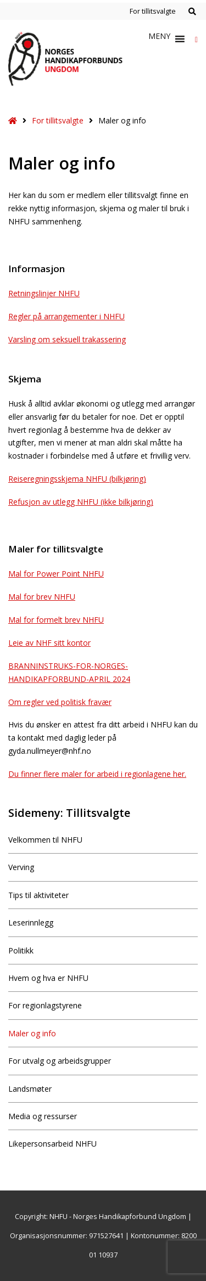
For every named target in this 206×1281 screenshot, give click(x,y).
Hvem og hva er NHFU (48, 978)
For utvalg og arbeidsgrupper (59, 1061)
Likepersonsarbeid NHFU (52, 1143)
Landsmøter (30, 1089)
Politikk (21, 950)
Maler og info (32, 1033)
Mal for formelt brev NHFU (56, 619)
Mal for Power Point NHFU (56, 573)
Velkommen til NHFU (45, 839)
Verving (21, 867)
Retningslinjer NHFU (44, 293)
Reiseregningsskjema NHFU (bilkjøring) (77, 478)
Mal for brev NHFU (41, 596)
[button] (159, 39)
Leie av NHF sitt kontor (49, 642)
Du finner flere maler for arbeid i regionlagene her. (97, 774)
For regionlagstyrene (45, 1005)
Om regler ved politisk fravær (60, 702)
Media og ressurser (42, 1116)
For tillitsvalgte (153, 11)
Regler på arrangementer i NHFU (66, 316)
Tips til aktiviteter (38, 895)
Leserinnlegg (30, 922)
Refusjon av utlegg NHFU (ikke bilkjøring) (80, 501)
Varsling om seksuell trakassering (67, 339)
